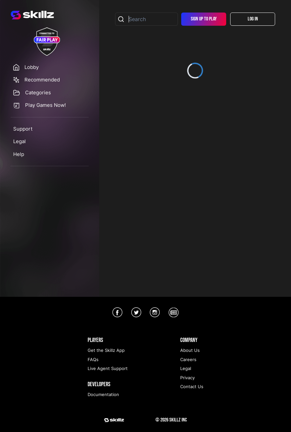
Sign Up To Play (204, 19)
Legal (19, 141)
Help (18, 154)
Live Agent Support (108, 368)
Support (22, 129)
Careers (188, 359)
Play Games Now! (45, 105)
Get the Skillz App (106, 350)
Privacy (187, 377)
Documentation (103, 394)
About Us (190, 350)
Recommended (42, 80)
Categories (38, 92)
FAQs (93, 359)
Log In (253, 19)
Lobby (31, 67)
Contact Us (191, 386)
